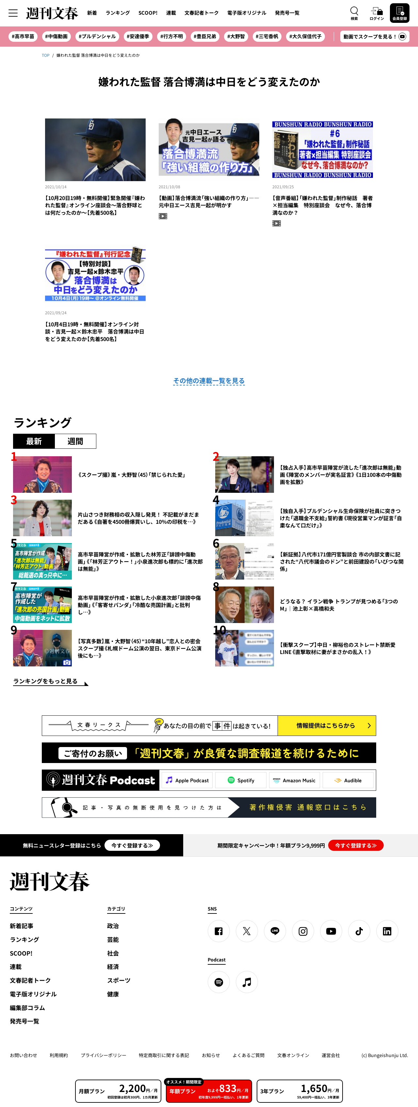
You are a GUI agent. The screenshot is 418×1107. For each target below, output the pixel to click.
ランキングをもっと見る (45, 681)
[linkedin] (387, 931)
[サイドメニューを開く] (13, 13)
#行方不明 (171, 36)
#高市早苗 (23, 36)
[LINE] (275, 931)
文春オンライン (293, 1055)
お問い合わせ (23, 1055)
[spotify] (219, 982)
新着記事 (21, 925)
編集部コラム (27, 1007)
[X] (247, 931)
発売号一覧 (287, 12)
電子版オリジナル (246, 12)
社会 (113, 953)
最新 (34, 441)
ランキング (117, 12)
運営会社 (331, 1055)
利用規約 (59, 1055)
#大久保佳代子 (305, 36)
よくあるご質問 (249, 1055)
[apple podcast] (247, 982)
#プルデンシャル (97, 36)
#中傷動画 (56, 36)
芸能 (113, 939)
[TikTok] (359, 931)
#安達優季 (138, 36)
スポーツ (119, 980)
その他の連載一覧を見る (209, 380)
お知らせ (211, 1055)
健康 (113, 994)
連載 (171, 12)
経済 (113, 966)
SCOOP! (148, 12)
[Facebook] (219, 931)
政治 (113, 925)
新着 (92, 12)
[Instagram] (303, 931)
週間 (75, 441)
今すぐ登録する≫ (132, 845)
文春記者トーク (202, 12)
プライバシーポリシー (103, 1055)
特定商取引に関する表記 (164, 1055)
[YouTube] (331, 931)
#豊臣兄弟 (205, 36)
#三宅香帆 (267, 36)
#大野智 (236, 36)
